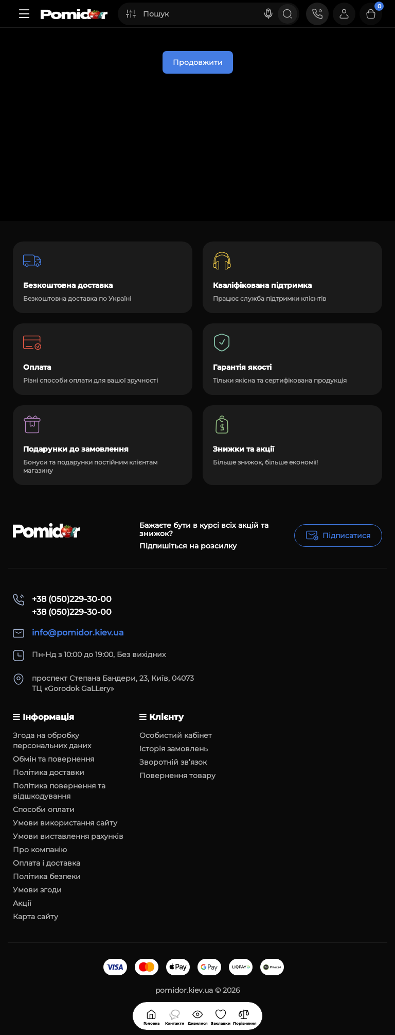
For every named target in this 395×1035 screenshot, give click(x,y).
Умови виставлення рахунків (68, 836)
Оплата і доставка (46, 863)
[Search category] (130, 14)
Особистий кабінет (175, 735)
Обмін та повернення (53, 759)
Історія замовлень (173, 748)
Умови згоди (37, 889)
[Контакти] (317, 14)
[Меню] (24, 14)
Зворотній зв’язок (173, 762)
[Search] (268, 14)
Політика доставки (48, 772)
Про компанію (40, 849)
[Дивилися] (174, 1016)
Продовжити (198, 62)
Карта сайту (35, 916)
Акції (22, 903)
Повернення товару (177, 775)
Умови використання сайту (65, 822)
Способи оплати (44, 809)
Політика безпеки (47, 876)
